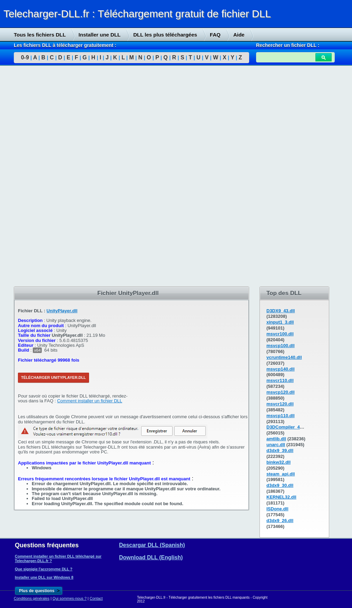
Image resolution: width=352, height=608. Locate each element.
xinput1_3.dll (280, 322)
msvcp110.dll (280, 415)
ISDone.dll (277, 508)
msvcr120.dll (280, 403)
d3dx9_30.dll (279, 485)
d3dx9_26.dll (279, 520)
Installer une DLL (100, 35)
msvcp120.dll (280, 392)
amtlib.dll (276, 438)
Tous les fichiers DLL (40, 35)
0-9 (25, 57)
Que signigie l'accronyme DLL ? (43, 569)
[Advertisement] (51, 176)
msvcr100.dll (280, 333)
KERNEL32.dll (281, 497)
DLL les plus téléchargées (165, 35)
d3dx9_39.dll (279, 450)
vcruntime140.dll (284, 357)
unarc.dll (275, 444)
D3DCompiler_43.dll (287, 427)
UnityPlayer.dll (62, 310)
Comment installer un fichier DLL (89, 400)
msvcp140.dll (280, 369)
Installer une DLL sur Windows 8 (44, 577)
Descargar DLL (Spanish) (152, 545)
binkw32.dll (278, 462)
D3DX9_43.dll (280, 310)
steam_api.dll (280, 474)
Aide (239, 35)
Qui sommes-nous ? (69, 598)
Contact (96, 598)
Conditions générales (31, 598)
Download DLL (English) (151, 557)
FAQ (215, 35)
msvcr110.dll (280, 380)
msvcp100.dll (280, 345)
